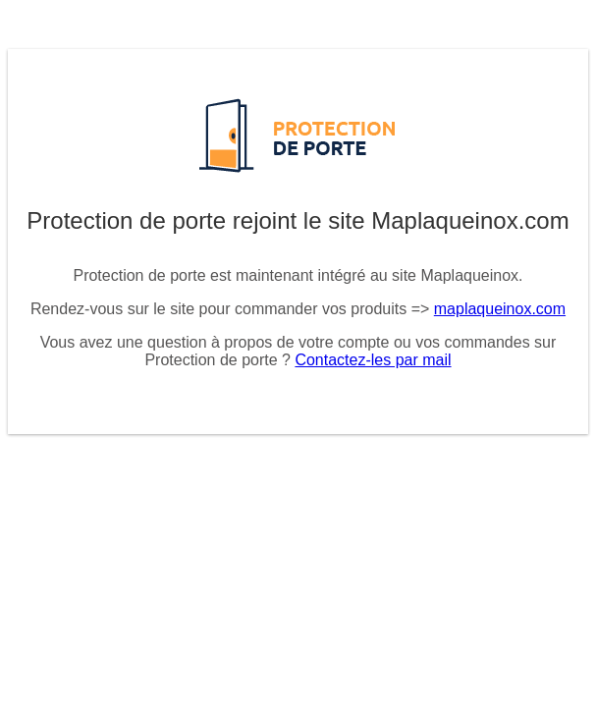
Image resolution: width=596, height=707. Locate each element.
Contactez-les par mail (373, 360)
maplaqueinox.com (500, 308)
